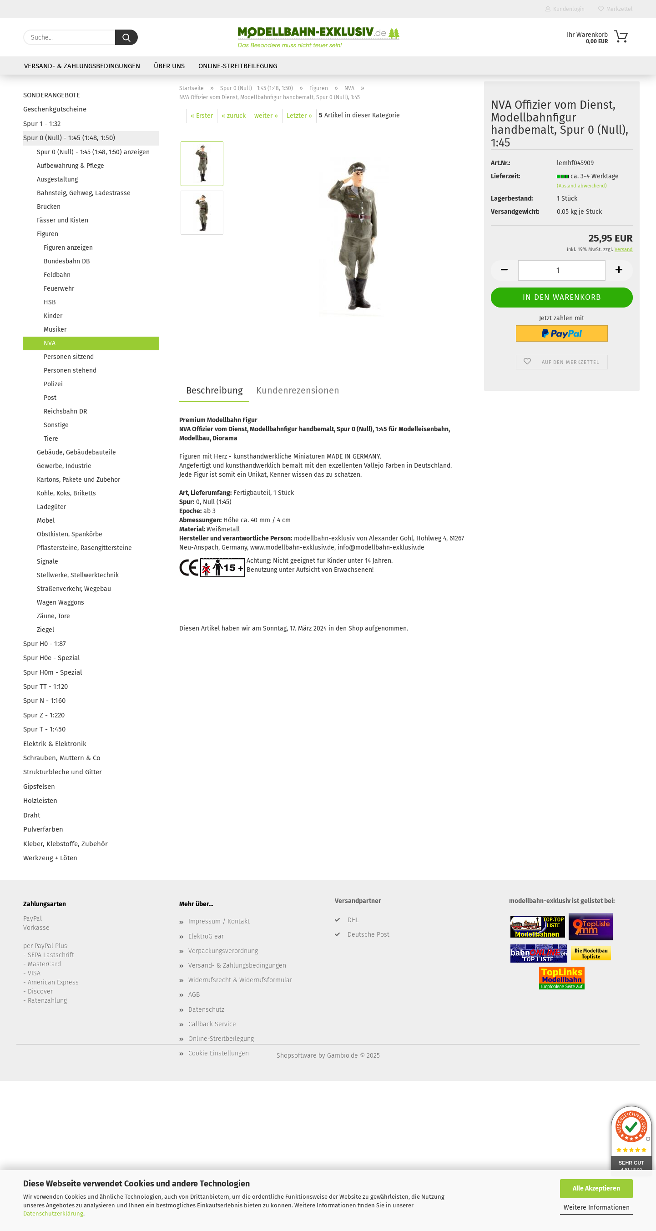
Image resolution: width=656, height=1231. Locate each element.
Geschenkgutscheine (54, 109)
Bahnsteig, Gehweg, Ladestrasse (84, 193)
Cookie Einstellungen (218, 1053)
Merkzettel (615, 9)
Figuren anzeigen (68, 248)
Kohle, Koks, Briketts (66, 493)
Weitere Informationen (597, 1207)
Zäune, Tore (53, 616)
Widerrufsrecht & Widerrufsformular (240, 980)
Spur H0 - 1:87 (44, 644)
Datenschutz (206, 1010)
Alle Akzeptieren (596, 1188)
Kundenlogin (565, 9)
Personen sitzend (69, 357)
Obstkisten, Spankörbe (69, 534)
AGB (194, 995)
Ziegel (45, 630)
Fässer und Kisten (62, 220)
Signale (47, 561)
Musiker (55, 329)
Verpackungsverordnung (223, 951)
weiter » (266, 116)
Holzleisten (40, 801)
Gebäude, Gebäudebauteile (76, 452)
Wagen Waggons (60, 602)
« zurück (234, 116)
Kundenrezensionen (297, 390)
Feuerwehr (59, 289)
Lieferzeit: (505, 176)
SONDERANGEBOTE (51, 95)
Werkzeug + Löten (50, 858)
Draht (31, 815)
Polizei (53, 384)
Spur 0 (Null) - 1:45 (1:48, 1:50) (69, 138)
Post (50, 398)
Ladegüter (51, 507)
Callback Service (212, 1024)
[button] (504, 270)
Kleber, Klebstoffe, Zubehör (65, 844)
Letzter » (299, 116)
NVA (50, 343)
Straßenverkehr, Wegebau (74, 589)
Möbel (46, 521)
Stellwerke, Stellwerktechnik (78, 575)
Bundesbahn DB (67, 261)
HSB (50, 302)
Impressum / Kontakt (219, 921)
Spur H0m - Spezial (52, 672)
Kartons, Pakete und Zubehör (78, 480)
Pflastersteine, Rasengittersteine (84, 548)
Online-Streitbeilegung (237, 66)
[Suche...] (126, 37)
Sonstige (56, 425)
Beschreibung (214, 390)
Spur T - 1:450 (44, 729)
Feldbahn (57, 275)
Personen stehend (70, 370)
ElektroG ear (206, 936)
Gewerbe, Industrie (64, 466)
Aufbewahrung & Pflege (70, 166)
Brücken (49, 207)
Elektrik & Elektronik (54, 744)
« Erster (202, 116)
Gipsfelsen (39, 786)
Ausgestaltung (57, 179)
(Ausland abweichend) (582, 186)
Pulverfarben (43, 829)
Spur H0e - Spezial (51, 658)
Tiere (51, 439)
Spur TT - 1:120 (45, 686)
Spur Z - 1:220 (44, 715)
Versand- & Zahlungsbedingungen (82, 66)
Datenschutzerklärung (53, 1213)
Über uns (169, 66)
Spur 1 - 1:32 (42, 124)
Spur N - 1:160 (44, 700)
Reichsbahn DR (65, 411)
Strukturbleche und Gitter (62, 772)
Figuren (47, 234)
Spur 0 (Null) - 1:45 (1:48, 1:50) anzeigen (93, 152)
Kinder (53, 316)
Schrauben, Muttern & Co (62, 758)
